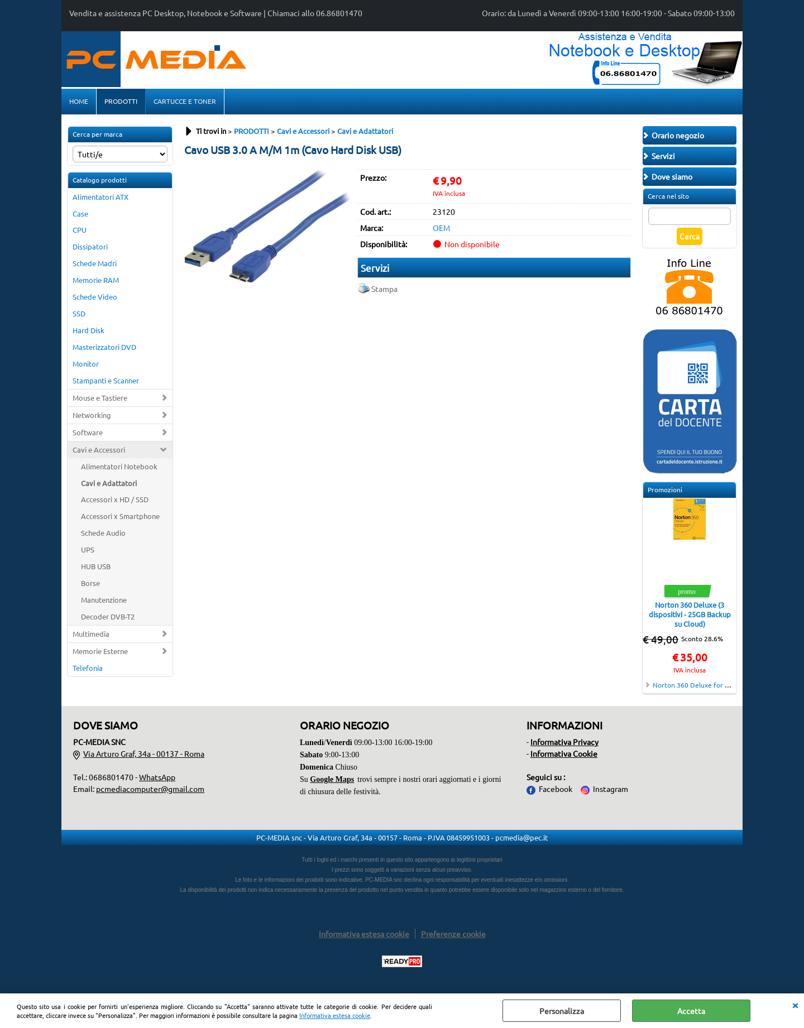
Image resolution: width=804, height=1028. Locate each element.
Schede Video (95, 296)
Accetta (691, 1011)
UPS (87, 549)
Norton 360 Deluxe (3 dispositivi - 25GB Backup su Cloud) (690, 614)
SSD (79, 313)
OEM (441, 228)
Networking (92, 415)
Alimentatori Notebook (119, 466)
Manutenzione (104, 599)
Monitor (86, 363)
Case (80, 213)
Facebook (555, 789)
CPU (80, 229)
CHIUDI (795, 1004)
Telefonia (88, 667)
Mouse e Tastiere (100, 397)
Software (88, 432)
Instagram (610, 789)
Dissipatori (90, 246)
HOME (78, 101)
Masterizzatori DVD (104, 347)
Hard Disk (88, 330)
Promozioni (665, 489)
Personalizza (561, 1011)
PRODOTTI (120, 101)
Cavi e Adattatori (109, 483)
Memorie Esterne (100, 651)
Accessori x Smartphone (120, 516)
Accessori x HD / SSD (115, 499)
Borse (90, 583)
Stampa (384, 289)
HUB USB (96, 566)
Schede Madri (95, 263)
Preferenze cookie (453, 934)
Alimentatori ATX (100, 196)
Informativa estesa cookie (334, 1015)
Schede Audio (103, 532)
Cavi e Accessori (99, 449)
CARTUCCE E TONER (185, 101)
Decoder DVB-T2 (108, 616)
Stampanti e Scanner (106, 380)
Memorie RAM (96, 280)
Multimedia (91, 633)
